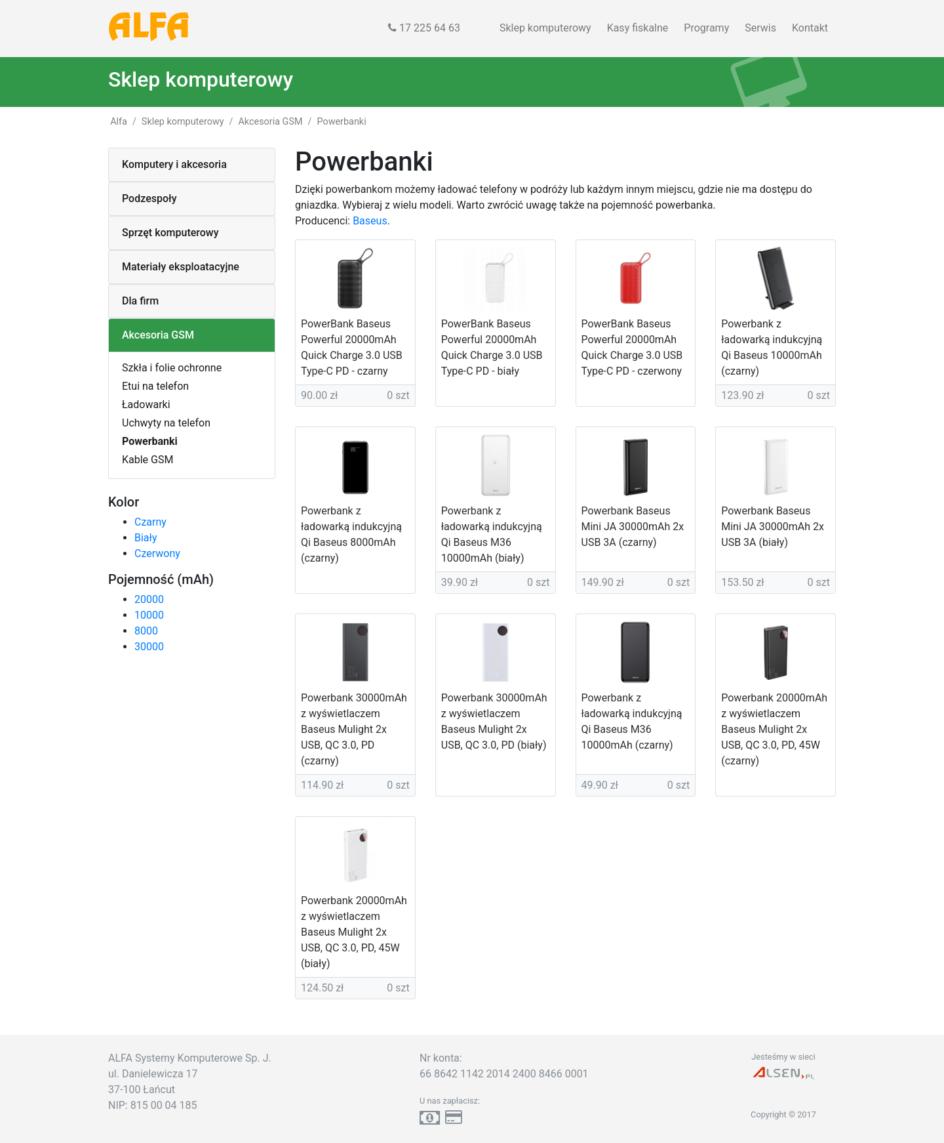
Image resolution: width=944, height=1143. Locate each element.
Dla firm (140, 301)
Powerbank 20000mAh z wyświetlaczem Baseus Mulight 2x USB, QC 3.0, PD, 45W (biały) (354, 932)
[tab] (192, 164)
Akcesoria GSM (158, 335)
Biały (145, 537)
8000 (146, 631)
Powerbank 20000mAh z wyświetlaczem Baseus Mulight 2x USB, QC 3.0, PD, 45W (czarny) (774, 729)
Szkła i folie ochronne (172, 368)
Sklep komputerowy (545, 28)
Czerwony (157, 553)
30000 (149, 646)
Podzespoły (149, 198)
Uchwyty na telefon (166, 423)
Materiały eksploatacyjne (180, 266)
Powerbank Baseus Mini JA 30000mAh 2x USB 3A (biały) (772, 527)
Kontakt (810, 28)
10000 (149, 615)
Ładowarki (146, 404)
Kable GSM (147, 459)
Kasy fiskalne (638, 28)
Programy (706, 28)
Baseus (370, 221)
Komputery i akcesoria (174, 164)
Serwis (760, 28)
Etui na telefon (155, 386)
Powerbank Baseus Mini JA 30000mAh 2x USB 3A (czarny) (632, 527)
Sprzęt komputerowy (170, 232)
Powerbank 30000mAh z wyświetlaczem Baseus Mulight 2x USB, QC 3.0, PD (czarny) (354, 729)
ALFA (149, 28)
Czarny (150, 522)
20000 (149, 599)
